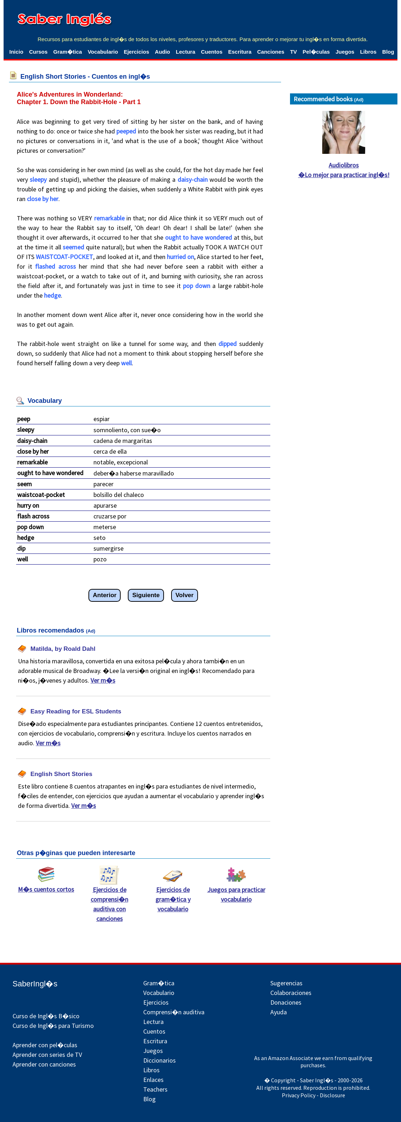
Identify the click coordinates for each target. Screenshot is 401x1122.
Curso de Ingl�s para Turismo (53, 1025)
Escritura (239, 52)
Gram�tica (67, 52)
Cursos (38, 52)
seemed (73, 247)
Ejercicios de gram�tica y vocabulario (172, 895)
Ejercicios (136, 52)
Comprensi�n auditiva (173, 1012)
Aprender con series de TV (47, 1054)
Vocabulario (103, 52)
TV (293, 52)
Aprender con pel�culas (45, 1045)
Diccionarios (159, 1060)
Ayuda (278, 1012)
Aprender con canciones (44, 1064)
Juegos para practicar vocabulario (236, 890)
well (126, 363)
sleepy (38, 179)
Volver (184, 595)
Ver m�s (103, 680)
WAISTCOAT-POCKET (64, 257)
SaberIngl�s (35, 983)
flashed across (55, 266)
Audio (162, 52)
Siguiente (146, 595)
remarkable (109, 218)
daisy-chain (193, 179)
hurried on (180, 257)
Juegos (344, 52)
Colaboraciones (290, 993)
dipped (227, 344)
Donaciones (285, 1002)
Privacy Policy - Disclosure (313, 1095)
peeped (126, 131)
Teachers (155, 1089)
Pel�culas (316, 52)
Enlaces (153, 1079)
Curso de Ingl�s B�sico (46, 1016)
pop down (196, 286)
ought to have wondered (198, 237)
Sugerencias (286, 983)
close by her (42, 199)
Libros (368, 52)
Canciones (270, 52)
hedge (52, 295)
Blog (388, 52)
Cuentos (211, 52)
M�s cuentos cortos (46, 885)
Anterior (104, 595)
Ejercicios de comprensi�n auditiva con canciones (109, 900)
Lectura (185, 52)
